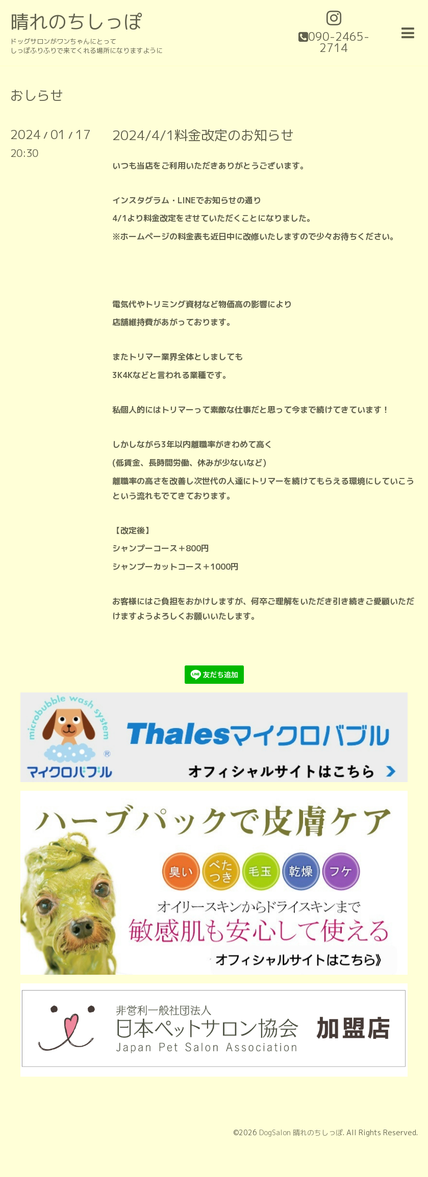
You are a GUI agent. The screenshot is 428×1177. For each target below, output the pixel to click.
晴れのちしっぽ (76, 21)
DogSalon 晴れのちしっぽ (301, 1132)
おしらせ (36, 95)
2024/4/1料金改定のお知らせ (203, 135)
